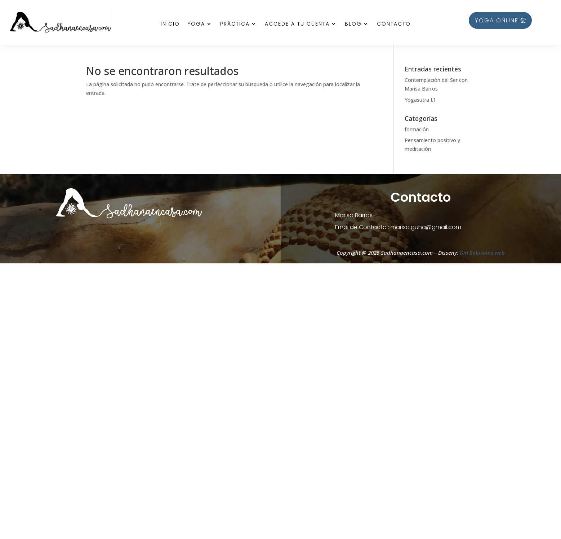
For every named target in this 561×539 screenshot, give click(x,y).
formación (417, 129)
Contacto (394, 24)
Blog (353, 24)
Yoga (196, 24)
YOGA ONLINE (496, 20)
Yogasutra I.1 (420, 99)
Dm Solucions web (481, 252)
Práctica (235, 24)
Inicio (170, 24)
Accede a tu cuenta (297, 24)
